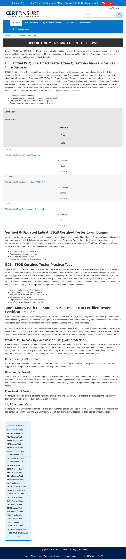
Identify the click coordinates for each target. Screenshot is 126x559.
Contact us (48, 556)
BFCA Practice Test (15, 476)
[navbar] (8, 22)
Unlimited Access (52, 23)
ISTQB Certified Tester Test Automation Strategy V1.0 (25, 209)
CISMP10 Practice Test (16, 490)
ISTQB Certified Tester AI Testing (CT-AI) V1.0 (22, 155)
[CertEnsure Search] (119, 15)
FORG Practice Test (15, 522)
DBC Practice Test (14, 504)
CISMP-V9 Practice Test (16, 487)
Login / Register (113, 8)
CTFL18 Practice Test (15, 494)
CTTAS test (9, 204)
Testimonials (85, 23)
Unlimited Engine (87, 556)
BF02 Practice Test (14, 472)
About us (60, 556)
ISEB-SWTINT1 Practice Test (18, 534)
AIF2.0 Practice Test (15, 448)
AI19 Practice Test (14, 437)
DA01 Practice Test (15, 497)
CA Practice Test (14, 483)
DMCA (100, 556)
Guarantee (72, 556)
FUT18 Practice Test (15, 526)
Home (16, 23)
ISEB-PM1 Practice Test (16, 529)
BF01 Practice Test (14, 469)
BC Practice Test (14, 465)
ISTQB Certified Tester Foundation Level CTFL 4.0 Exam (26, 182)
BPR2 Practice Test (15, 480)
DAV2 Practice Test (15, 501)
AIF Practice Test (14, 444)
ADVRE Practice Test (15, 433)
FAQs (69, 23)
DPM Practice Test (14, 508)
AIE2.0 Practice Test (15, 440)
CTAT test (8, 150)
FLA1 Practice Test (14, 519)
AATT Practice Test (15, 430)
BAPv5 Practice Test (15, 458)
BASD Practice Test (15, 462)
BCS (14, 36)
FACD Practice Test (15, 512)
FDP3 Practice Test (15, 515)
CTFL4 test (9, 177)
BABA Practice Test (15, 455)
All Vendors (31, 23)
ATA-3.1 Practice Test (15, 451)
